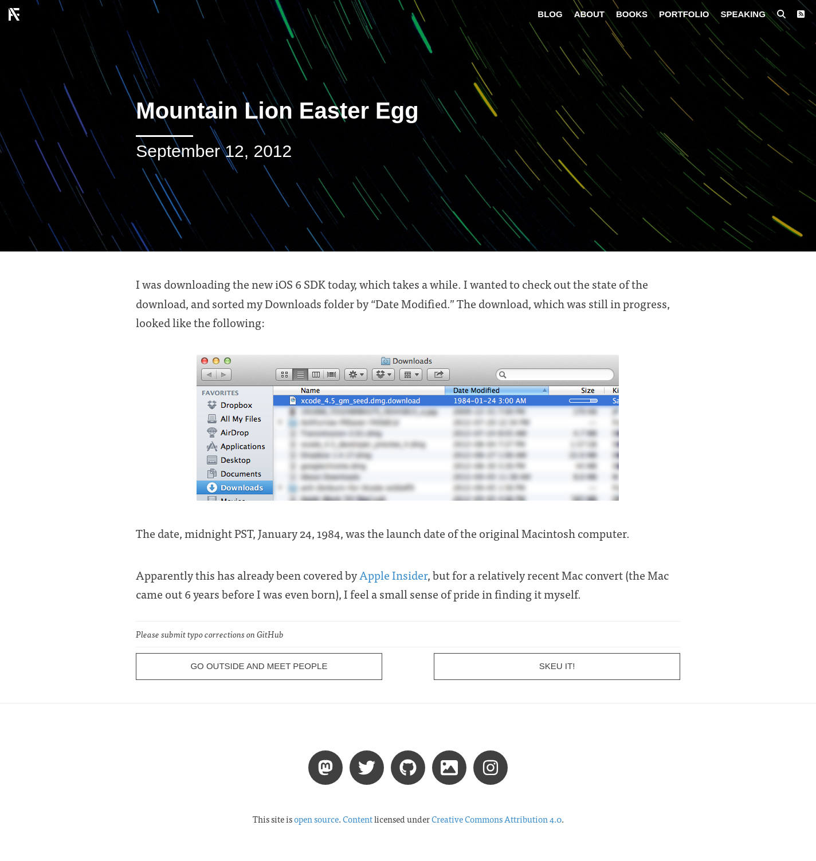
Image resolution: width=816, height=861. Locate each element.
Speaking (743, 14)
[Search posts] (781, 14)
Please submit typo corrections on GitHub (210, 634)
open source (316, 819)
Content (357, 819)
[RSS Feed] (800, 14)
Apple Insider (393, 575)
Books (632, 14)
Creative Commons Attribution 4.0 (496, 819)
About (589, 14)
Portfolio (684, 14)
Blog (550, 14)
